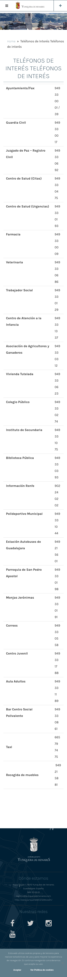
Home (11, 41)
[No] (62, 963)
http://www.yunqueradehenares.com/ (33, 899)
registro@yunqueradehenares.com (33, 896)
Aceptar (17, 970)
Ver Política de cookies (42, 970)
